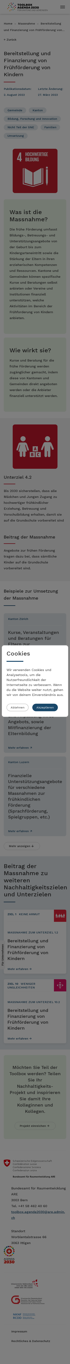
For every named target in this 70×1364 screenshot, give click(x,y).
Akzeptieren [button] (45, 707)
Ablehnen (17, 707)
